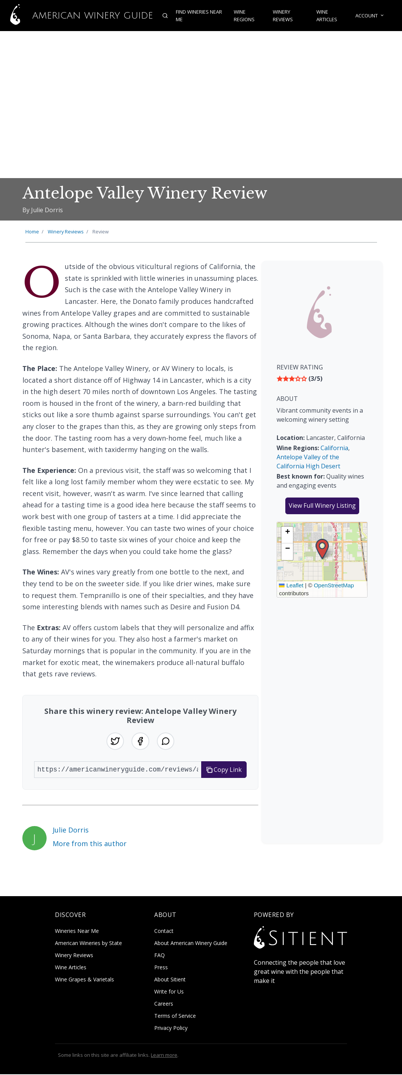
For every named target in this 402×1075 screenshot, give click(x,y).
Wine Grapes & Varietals (84, 980)
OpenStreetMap (334, 585)
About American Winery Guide (190, 943)
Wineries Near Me (77, 931)
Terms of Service (175, 1016)
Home (32, 231)
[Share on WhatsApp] (166, 741)
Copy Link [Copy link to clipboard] (224, 770)
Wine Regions (243, 15)
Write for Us (169, 992)
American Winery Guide (76, 15)
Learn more (164, 1055)
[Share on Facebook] (140, 741)
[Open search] (164, 15)
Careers (163, 1004)
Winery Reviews (283, 15)
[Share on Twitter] (114, 741)
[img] (322, 378)
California (334, 448)
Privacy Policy (171, 1028)
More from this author (90, 843)
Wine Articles (327, 15)
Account (371, 15)
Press (161, 968)
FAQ (159, 955)
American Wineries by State (88, 943)
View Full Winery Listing (322, 505)
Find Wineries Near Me (197, 15)
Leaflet (291, 585)
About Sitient (170, 980)
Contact (164, 931)
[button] (322, 549)
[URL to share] (118, 770)
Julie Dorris (71, 830)
